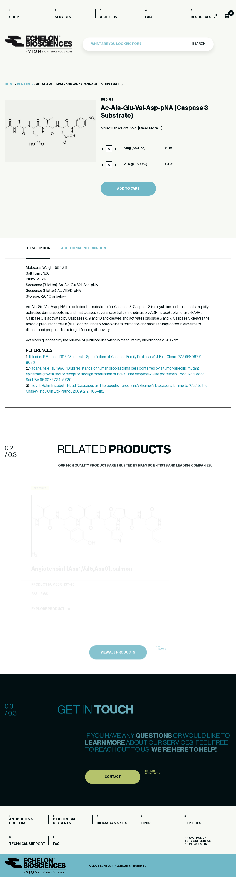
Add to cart (128, 188)
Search (198, 42)
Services (63, 17)
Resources (201, 17)
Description (38, 248)
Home (10, 84)
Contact (113, 787)
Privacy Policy (195, 837)
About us (108, 17)
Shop (14, 17)
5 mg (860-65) (134, 148)
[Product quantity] (109, 148)
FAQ (148, 17)
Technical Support (27, 844)
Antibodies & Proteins (21, 821)
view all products (118, 663)
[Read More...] (150, 128)
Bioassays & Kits (112, 823)
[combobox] (136, 42)
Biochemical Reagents (64, 821)
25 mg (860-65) (135, 164)
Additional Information (83, 248)
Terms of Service (198, 841)
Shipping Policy (196, 844)
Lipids (146, 823)
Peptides (25, 84)
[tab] (38, 248)
